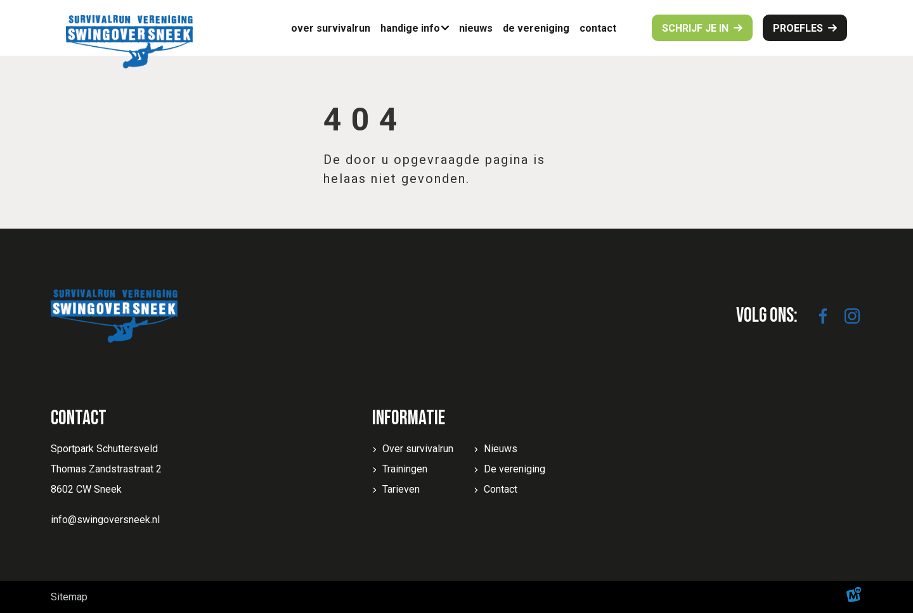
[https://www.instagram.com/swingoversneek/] (852, 316)
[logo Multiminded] (854, 597)
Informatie (408, 418)
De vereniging (514, 469)
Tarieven (401, 489)
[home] (129, 41)
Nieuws (500, 449)
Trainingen (404, 469)
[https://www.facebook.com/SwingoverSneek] (823, 316)
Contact (500, 489)
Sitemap (69, 597)
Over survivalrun (417, 449)
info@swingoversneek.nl (105, 520)
